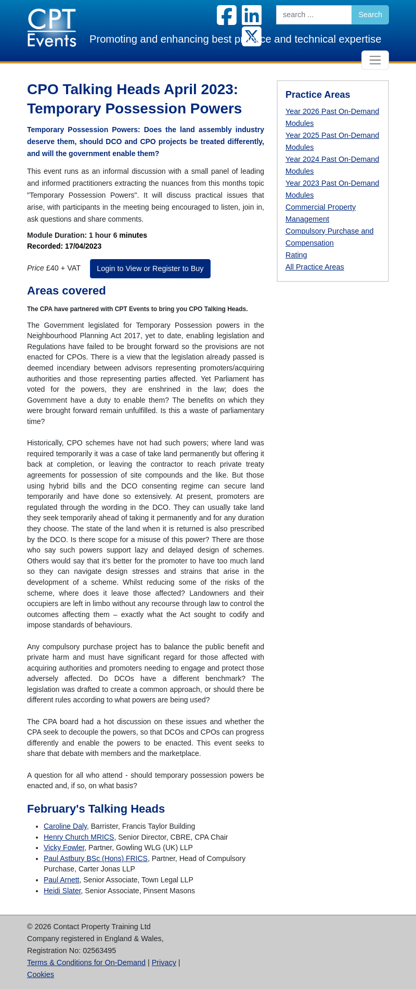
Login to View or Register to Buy (150, 268)
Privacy (164, 962)
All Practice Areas (314, 267)
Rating (296, 255)
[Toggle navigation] (375, 60)
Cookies (40, 974)
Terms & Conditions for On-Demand (86, 962)
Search (370, 14)
